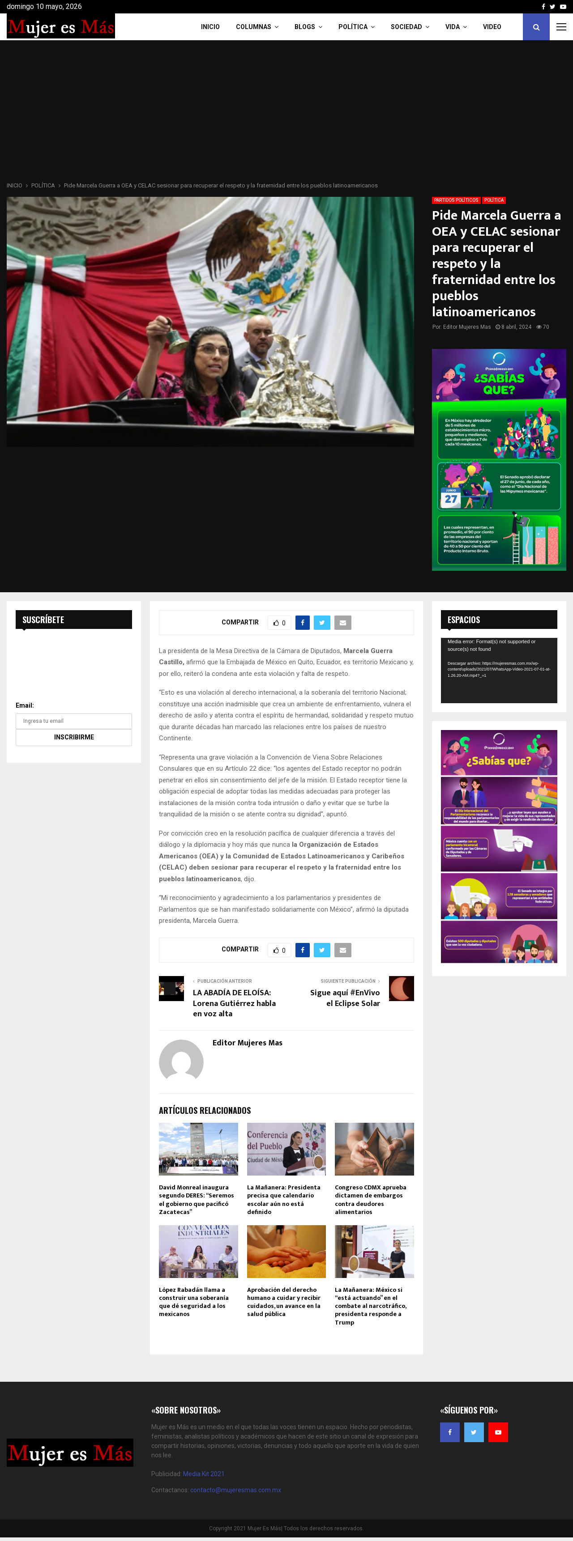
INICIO (210, 26)
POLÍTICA (494, 200)
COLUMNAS (253, 26)
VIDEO (492, 26)
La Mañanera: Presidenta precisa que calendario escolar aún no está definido (284, 1199)
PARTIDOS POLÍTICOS (456, 200)
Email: (25, 705)
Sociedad (406, 26)
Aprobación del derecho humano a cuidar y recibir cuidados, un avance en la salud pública (284, 1302)
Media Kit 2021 (204, 1473)
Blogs (305, 26)
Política (353, 26)
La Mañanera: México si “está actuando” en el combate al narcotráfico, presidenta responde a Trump (370, 1306)
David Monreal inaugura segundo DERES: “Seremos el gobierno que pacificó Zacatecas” (196, 1199)
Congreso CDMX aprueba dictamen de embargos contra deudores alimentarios (370, 1199)
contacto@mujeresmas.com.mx (235, 1490)
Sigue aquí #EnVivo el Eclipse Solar (345, 998)
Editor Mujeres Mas (467, 327)
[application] (499, 670)
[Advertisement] (286, 113)
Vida (452, 26)
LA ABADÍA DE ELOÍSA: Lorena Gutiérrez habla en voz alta (234, 1003)
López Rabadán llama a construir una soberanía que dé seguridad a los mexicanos (194, 1302)
